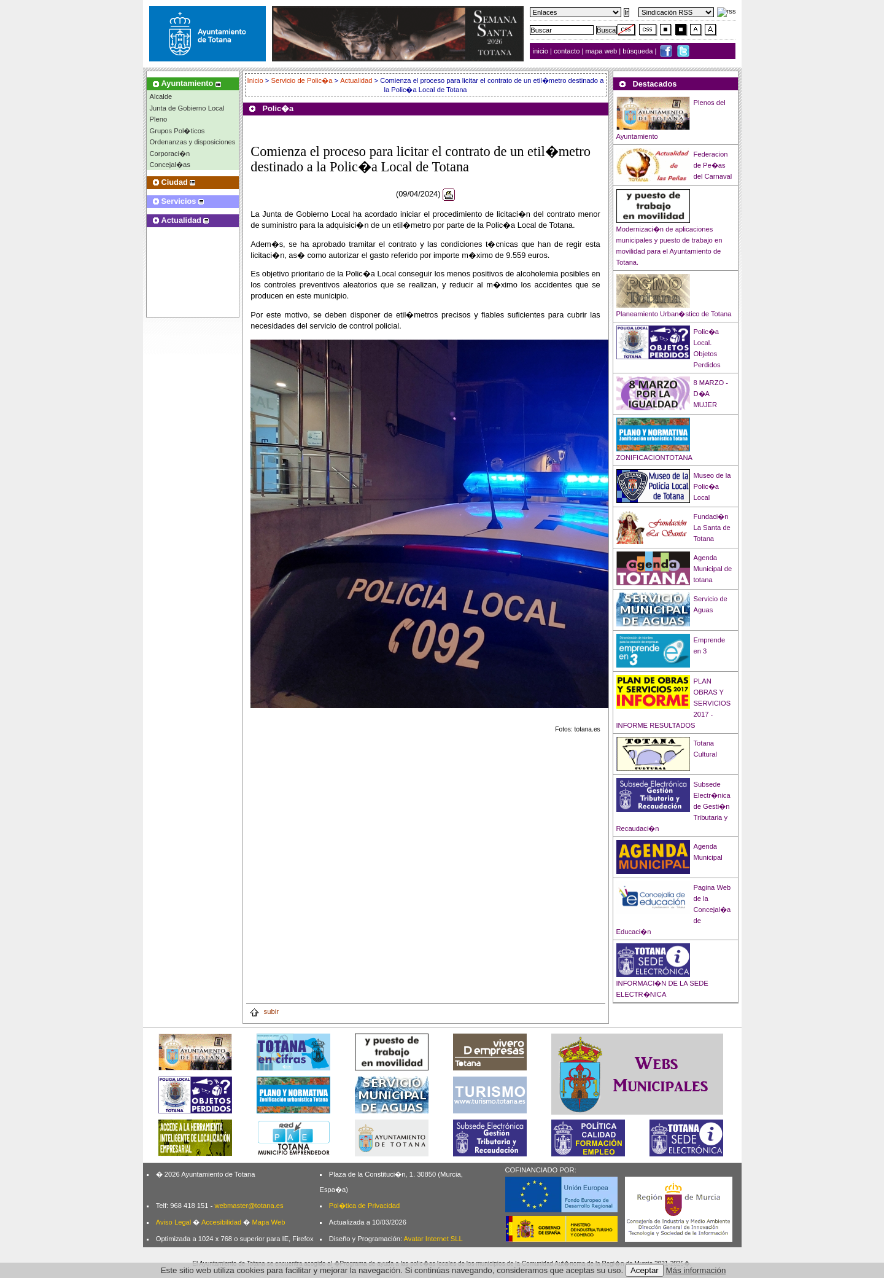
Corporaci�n (170, 153)
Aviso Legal (174, 1222)
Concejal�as (170, 164)
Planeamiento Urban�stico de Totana (674, 314)
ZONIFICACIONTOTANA (654, 457)
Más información (696, 1270)
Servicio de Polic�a (301, 80)
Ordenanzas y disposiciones (193, 142)
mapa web (602, 51)
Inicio (256, 80)
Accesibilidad (221, 1222)
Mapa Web (268, 1222)
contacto (567, 51)
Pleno (159, 119)
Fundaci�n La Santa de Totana (712, 527)
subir (264, 1011)
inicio (542, 51)
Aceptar (644, 1270)
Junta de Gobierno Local (187, 108)
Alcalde (161, 96)
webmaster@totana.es (248, 1205)
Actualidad (356, 80)
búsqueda (638, 51)
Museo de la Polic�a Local (712, 486)
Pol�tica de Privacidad (364, 1205)
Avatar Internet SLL (433, 1238)
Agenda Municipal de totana (713, 568)
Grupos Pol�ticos (177, 130)
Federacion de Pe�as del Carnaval (713, 165)
